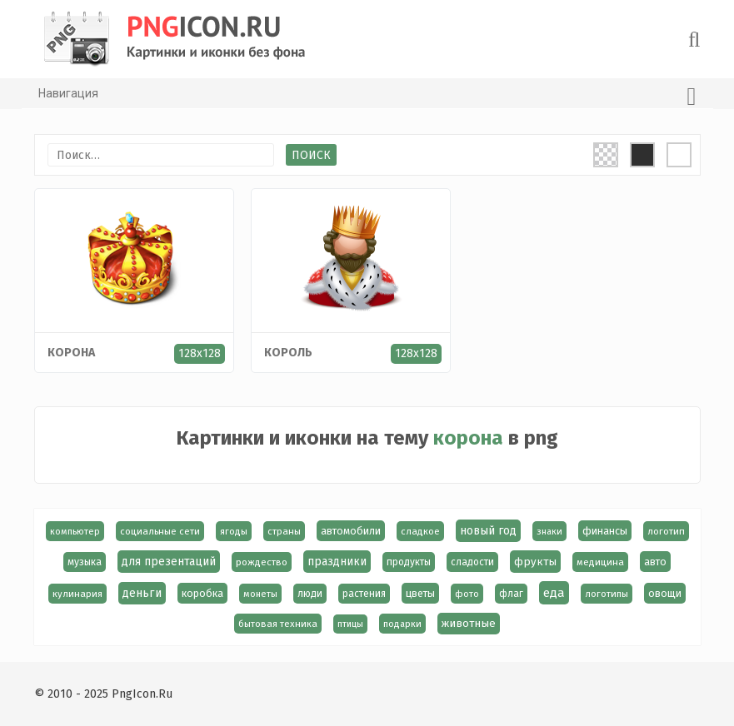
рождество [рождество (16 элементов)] (261, 562)
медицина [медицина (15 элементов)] (600, 562)
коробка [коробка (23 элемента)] (202, 593)
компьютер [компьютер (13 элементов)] (75, 531)
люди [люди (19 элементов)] (309, 593)
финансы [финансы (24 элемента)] (604, 531)
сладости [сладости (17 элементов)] (472, 562)
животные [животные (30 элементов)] (469, 623)
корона (71, 353)
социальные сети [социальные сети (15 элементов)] (160, 531)
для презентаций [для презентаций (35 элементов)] (169, 561)
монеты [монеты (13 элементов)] (260, 593)
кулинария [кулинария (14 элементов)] (77, 593)
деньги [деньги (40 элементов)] (142, 593)
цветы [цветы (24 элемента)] (420, 593)
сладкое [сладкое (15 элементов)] (420, 531)
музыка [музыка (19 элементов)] (84, 562)
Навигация (367, 96)
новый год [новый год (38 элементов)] (488, 531)
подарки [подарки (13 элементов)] (402, 623)
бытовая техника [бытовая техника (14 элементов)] (277, 623)
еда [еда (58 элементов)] (554, 592)
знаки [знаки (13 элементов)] (549, 531)
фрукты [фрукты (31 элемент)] (535, 561)
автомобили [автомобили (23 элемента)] (351, 531)
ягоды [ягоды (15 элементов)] (233, 531)
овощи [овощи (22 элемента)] (665, 593)
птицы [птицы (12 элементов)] (350, 624)
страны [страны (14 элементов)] (284, 531)
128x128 (199, 353)
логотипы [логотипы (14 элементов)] (606, 593)
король (288, 353)
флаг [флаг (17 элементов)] (511, 593)
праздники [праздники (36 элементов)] (337, 561)
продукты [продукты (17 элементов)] (409, 562)
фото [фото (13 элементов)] (467, 593)
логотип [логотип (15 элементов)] (666, 531)
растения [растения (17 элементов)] (364, 593)
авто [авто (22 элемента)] (655, 561)
